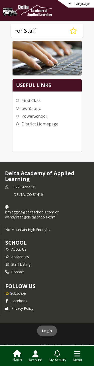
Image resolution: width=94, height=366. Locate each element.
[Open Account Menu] (35, 356)
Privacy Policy (19, 308)
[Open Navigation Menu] (77, 356)
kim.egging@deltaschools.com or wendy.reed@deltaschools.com (32, 214)
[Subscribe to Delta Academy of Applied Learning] (15, 293)
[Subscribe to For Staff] (73, 30)
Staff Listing (17, 264)
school (16, 242)
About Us (15, 249)
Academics (17, 256)
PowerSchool (34, 116)
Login (47, 330)
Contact (14, 271)
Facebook (16, 300)
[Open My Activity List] (57, 356)
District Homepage (40, 124)
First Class (31, 100)
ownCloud (32, 108)
